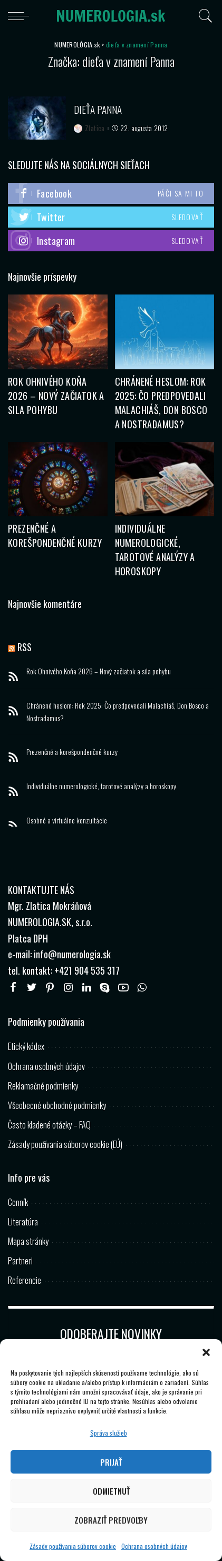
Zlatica (95, 128)
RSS (24, 647)
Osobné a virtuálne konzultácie (66, 820)
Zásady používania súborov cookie (73, 1546)
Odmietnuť (111, 1491)
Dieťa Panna (98, 109)
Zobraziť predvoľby (111, 1520)
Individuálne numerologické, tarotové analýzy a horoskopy (155, 550)
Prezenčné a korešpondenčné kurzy (55, 535)
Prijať (111, 1462)
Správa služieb (108, 1432)
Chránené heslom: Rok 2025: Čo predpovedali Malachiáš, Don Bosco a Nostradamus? (161, 403)
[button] (206, 1352)
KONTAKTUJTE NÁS (41, 890)
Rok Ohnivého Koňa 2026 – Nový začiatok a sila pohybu (56, 396)
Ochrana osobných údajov (154, 1546)
